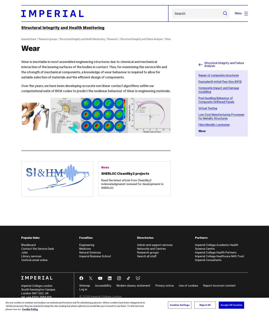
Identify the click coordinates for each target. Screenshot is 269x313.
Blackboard (28, 245)
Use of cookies (188, 285)
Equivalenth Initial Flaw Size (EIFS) (220, 82)
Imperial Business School (95, 256)
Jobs (24, 252)
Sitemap (84, 285)
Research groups (48, 39)
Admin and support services (155, 245)
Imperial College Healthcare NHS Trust (219, 256)
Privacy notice (164, 285)
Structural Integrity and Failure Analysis (141, 39)
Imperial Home (28, 39)
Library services (31, 256)
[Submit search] (225, 13)
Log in (83, 289)
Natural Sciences (90, 252)
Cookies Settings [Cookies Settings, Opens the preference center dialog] (180, 305)
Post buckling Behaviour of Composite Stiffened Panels (216, 100)
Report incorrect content (219, 285)
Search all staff (146, 256)
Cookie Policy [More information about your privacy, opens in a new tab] (30, 309)
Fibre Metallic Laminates (214, 125)
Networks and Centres (151, 249)
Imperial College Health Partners (215, 252)
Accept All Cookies (231, 305)
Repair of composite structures (218, 75)
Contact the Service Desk (37, 249)
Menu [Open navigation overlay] (241, 13)
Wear (168, 39)
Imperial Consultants (208, 260)
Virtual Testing (207, 108)
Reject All (205, 305)
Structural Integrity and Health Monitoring (62, 27)
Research (112, 39)
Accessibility (103, 285)
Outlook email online (34, 260)
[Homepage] (94, 13)
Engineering (86, 245)
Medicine (85, 249)
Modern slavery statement (133, 285)
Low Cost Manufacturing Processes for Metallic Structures (221, 116)
